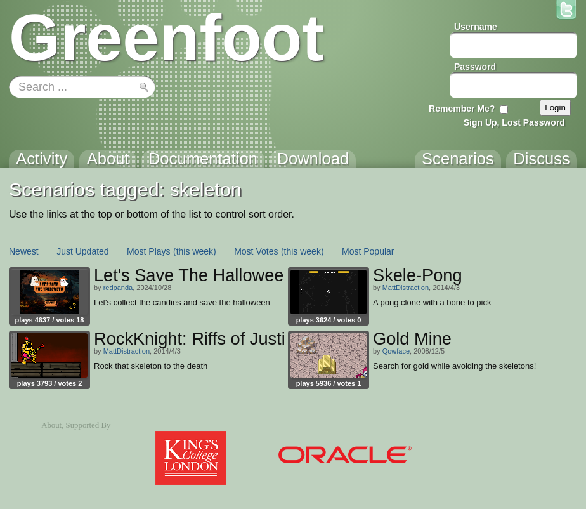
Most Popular (368, 251)
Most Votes (256, 251)
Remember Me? (462, 108)
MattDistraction (405, 287)
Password (475, 67)
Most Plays (148, 251)
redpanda (118, 287)
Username (475, 27)
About (51, 425)
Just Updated (82, 251)
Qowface (396, 351)
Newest (24, 251)
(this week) (194, 251)
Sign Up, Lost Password (514, 122)
